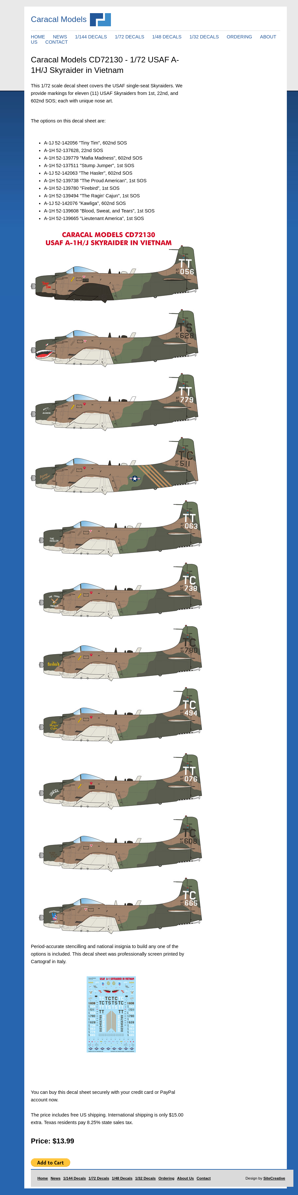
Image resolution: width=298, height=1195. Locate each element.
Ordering (167, 1178)
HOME (38, 36)
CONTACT (56, 42)
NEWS (60, 36)
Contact (204, 1178)
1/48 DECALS (167, 36)
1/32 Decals (145, 1178)
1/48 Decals (122, 1178)
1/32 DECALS (204, 36)
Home (42, 1178)
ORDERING (239, 36)
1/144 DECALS (91, 36)
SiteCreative (274, 1178)
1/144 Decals (74, 1178)
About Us (185, 1178)
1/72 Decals (99, 1178)
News (55, 1178)
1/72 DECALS (129, 36)
